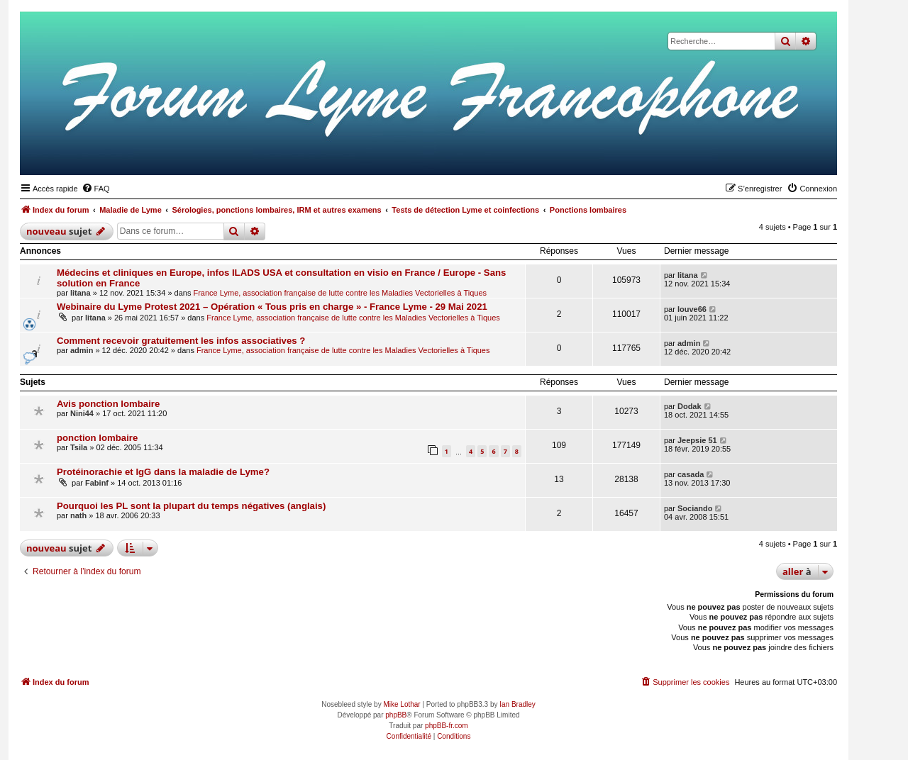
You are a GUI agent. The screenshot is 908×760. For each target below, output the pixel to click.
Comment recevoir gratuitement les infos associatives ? (181, 340)
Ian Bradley (517, 704)
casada (690, 474)
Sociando (695, 508)
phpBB (395, 715)
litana (80, 293)
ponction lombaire (97, 437)
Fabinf (97, 483)
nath (78, 515)
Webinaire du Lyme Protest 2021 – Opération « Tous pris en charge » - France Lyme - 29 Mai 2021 (272, 306)
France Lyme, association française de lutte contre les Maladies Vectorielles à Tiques (340, 293)
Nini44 (82, 413)
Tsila (78, 447)
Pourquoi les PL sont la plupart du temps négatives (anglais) (191, 506)
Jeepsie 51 (697, 440)
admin (81, 350)
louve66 (692, 309)
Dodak (689, 406)
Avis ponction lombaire (108, 403)
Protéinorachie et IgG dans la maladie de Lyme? (163, 471)
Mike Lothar (401, 704)
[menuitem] (96, 188)
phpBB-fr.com (446, 726)
